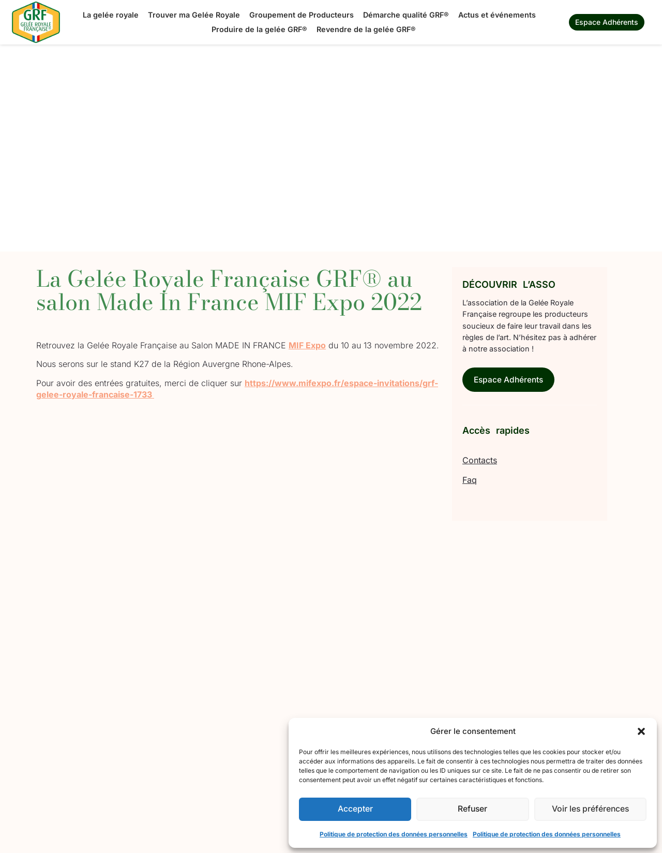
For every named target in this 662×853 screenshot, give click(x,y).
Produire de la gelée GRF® (259, 29)
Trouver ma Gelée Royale (194, 14)
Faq (469, 481)
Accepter (355, 809)
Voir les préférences (590, 809)
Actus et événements (497, 14)
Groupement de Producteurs (301, 14)
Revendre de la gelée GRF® (366, 29)
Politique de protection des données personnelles (394, 834)
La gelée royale (111, 14)
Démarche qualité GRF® (406, 14)
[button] (641, 731)
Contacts (479, 461)
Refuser (472, 809)
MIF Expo (307, 345)
